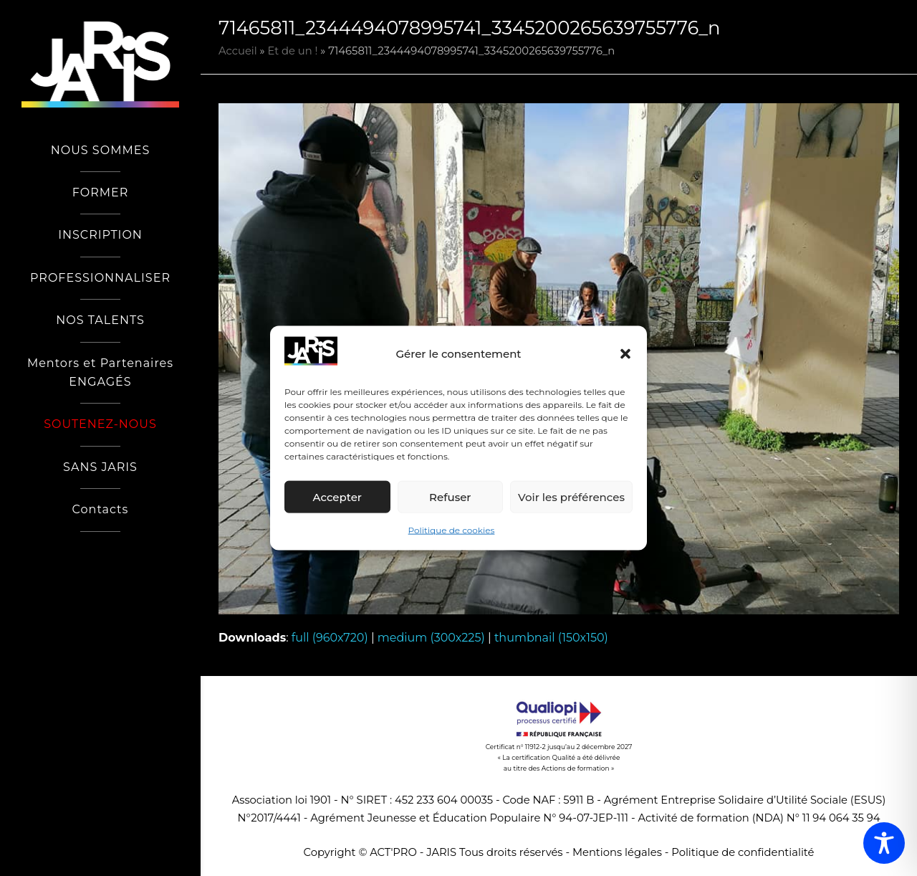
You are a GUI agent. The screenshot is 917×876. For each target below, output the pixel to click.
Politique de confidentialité (742, 852)
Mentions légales (617, 852)
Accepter (337, 497)
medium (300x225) (431, 637)
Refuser (450, 497)
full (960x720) (330, 637)
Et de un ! (293, 50)
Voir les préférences (571, 497)
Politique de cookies (451, 530)
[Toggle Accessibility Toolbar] (884, 843)
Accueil (238, 50)
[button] (625, 354)
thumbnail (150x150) (551, 637)
